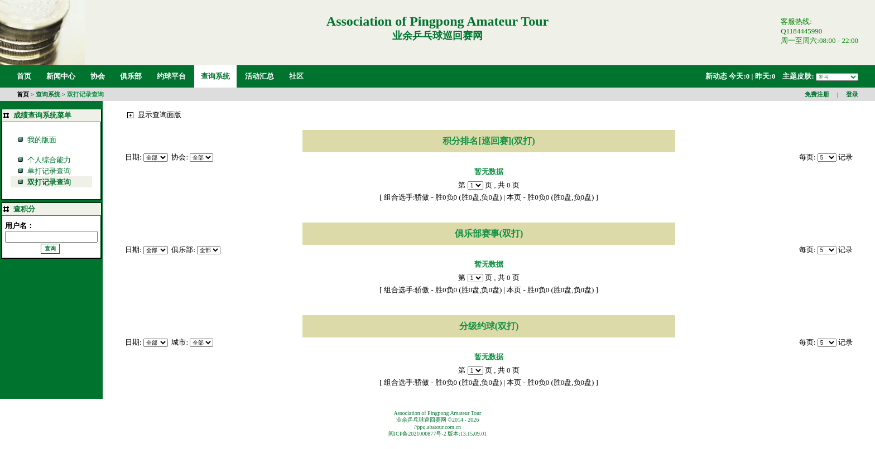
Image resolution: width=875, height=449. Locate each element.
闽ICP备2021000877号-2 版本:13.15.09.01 (437, 434)
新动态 (716, 76)
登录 (852, 94)
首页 (23, 94)
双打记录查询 (85, 94)
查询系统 (48, 94)
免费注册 (817, 94)
